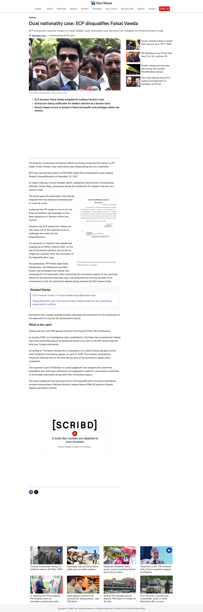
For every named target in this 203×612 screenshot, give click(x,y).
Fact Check (111, 8)
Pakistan (61, 8)
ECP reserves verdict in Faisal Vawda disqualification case (64, 295)
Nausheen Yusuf (39, 35)
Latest (49, 8)
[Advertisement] (74, 135)
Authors (129, 608)
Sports (85, 8)
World (73, 8)
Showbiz (97, 8)
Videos (140, 8)
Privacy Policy (139, 608)
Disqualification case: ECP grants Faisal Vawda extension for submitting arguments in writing (72, 303)
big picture (127, 8)
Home (38, 8)
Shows (151, 8)
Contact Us (119, 608)
